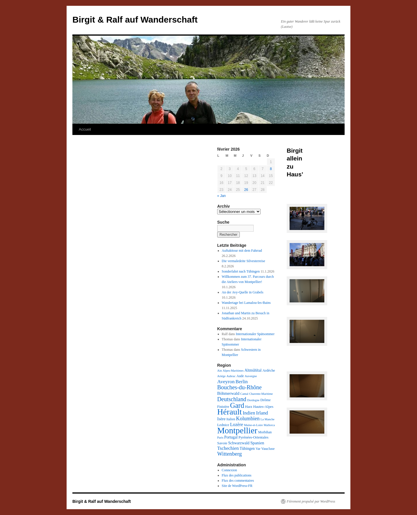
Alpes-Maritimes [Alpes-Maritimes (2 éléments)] (233, 370)
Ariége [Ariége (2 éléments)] (221, 376)
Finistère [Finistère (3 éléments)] (223, 407)
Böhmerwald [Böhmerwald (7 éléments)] (228, 393)
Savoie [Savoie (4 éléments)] (222, 443)
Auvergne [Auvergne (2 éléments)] (251, 376)
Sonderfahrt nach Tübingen (241, 271)
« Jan (221, 196)
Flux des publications (237, 475)
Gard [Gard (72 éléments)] (237, 405)
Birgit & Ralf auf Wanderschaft (134, 19)
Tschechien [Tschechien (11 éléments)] (228, 448)
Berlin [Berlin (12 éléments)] (241, 381)
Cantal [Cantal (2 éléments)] (244, 393)
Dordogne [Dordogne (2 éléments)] (253, 400)
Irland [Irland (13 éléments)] (262, 413)
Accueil (85, 129)
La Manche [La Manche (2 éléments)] (268, 419)
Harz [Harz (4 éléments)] (248, 407)
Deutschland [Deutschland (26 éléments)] (231, 399)
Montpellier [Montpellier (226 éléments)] (237, 430)
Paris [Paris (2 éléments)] (220, 437)
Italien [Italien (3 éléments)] (230, 419)
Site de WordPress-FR (237, 486)
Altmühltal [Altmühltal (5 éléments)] (252, 370)
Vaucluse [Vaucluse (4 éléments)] (268, 449)
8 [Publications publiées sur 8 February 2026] (271, 169)
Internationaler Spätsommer (255, 334)
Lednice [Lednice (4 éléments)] (223, 425)
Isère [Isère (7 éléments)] (221, 419)
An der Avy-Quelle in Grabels (243, 292)
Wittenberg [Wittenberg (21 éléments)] (229, 454)
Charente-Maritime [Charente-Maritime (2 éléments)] (261, 393)
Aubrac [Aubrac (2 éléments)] (230, 376)
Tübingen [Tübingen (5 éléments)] (247, 448)
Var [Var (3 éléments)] (258, 449)
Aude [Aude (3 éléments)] (240, 376)
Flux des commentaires (238, 481)
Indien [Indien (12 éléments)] (249, 413)
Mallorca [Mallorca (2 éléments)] (269, 425)
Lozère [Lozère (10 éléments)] (236, 424)
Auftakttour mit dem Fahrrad (242, 251)
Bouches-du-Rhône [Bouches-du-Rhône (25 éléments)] (239, 387)
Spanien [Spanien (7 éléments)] (257, 443)
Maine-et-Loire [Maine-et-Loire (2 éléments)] (253, 425)
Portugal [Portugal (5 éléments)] (230, 437)
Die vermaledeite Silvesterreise (243, 261)
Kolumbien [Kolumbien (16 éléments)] (247, 418)
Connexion (229, 470)
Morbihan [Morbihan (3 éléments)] (265, 432)
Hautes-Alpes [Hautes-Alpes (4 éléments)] (263, 407)
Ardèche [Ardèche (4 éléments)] (268, 370)
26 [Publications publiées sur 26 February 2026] (246, 190)
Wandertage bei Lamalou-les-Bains (246, 303)
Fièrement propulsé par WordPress (311, 501)
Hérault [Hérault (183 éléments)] (229, 411)
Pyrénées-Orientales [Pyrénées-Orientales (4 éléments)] (253, 437)
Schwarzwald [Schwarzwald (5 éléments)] (238, 443)
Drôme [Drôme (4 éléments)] (265, 400)
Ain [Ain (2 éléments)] (219, 370)
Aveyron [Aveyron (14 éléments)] (226, 381)
